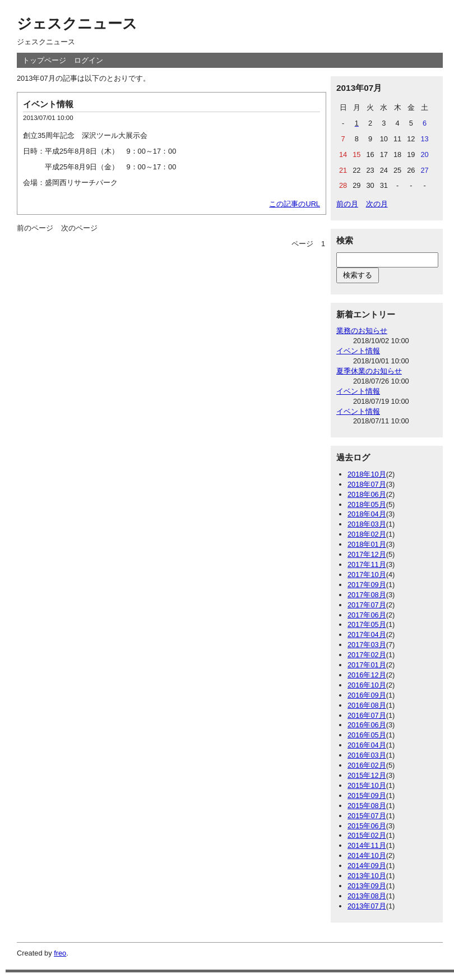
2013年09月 (367, 886)
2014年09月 (367, 865)
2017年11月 (367, 564)
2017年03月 (367, 644)
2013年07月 (367, 906)
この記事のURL (294, 204)
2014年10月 (367, 855)
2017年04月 (367, 634)
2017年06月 (367, 615)
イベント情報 (48, 104)
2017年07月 (367, 605)
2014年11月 (367, 845)
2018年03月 (367, 524)
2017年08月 (367, 595)
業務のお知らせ (361, 330)
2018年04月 (367, 514)
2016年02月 (367, 765)
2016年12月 (367, 675)
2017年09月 (367, 584)
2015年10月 (367, 785)
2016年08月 (367, 705)
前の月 (347, 204)
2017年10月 (367, 574)
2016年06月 (367, 725)
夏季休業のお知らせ (369, 371)
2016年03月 (367, 755)
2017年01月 (367, 665)
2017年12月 (367, 554)
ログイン (88, 60)
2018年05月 (367, 504)
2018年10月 (367, 474)
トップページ (44, 60)
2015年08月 (367, 805)
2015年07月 (367, 815)
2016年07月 (367, 715)
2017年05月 (367, 624)
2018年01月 (367, 544)
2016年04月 (367, 745)
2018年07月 (367, 484)
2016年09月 (367, 695)
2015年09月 (367, 795)
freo (60, 953)
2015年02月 (367, 835)
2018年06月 (367, 494)
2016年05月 (367, 735)
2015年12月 (367, 775)
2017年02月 (367, 655)
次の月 (377, 204)
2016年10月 (367, 685)
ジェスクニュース (77, 23)
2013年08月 (367, 896)
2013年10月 (367, 875)
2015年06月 (367, 826)
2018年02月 (367, 534)
